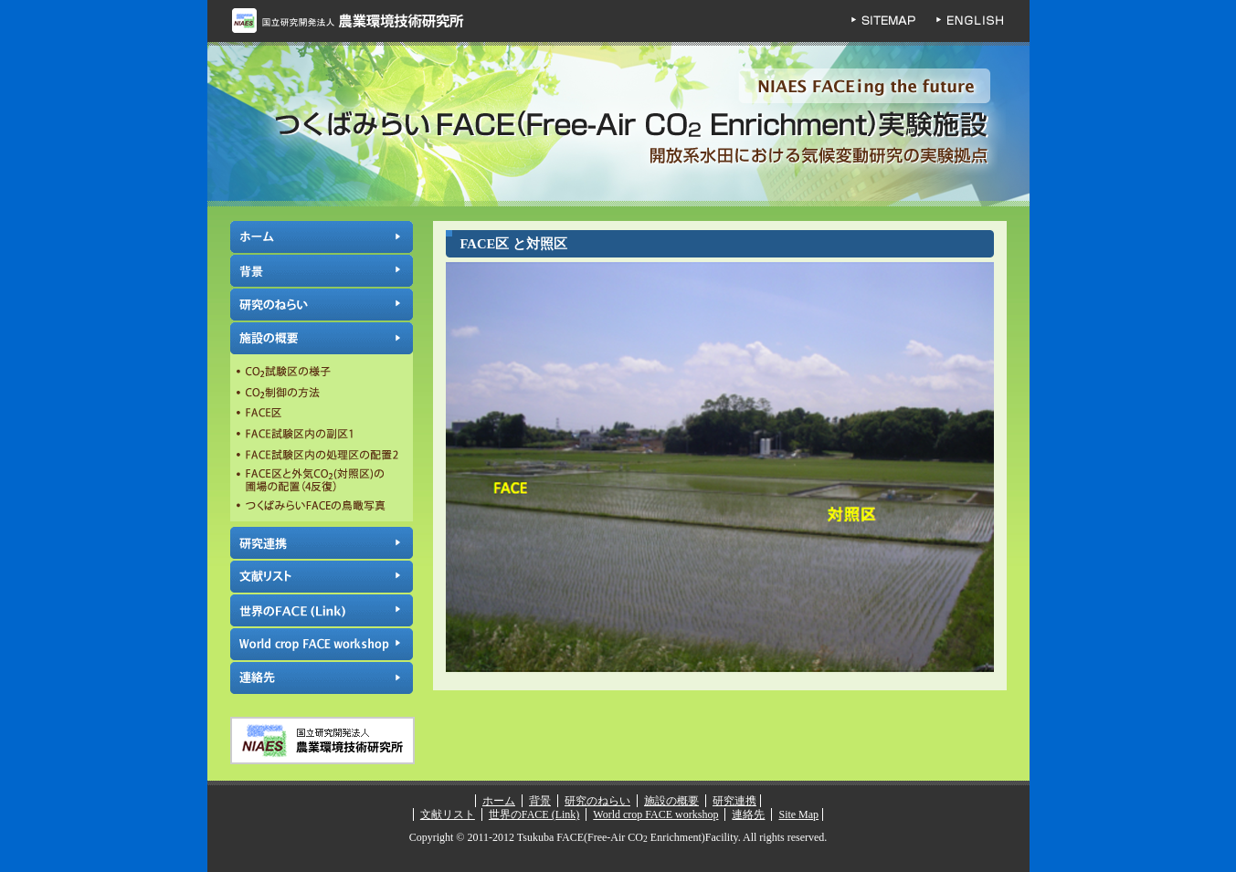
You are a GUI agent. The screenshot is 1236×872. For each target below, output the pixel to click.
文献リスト (321, 577)
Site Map (798, 814)
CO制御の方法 (321, 393)
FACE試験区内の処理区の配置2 (321, 454)
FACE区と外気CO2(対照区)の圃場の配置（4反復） (321, 481)
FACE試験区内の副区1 (321, 434)
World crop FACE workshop (321, 644)
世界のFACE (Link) (321, 610)
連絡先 (321, 678)
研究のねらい (321, 304)
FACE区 (321, 413)
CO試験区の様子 (321, 373)
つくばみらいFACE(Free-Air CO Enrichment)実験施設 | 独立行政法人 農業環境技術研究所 (618, 124)
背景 (321, 271)
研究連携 (321, 543)
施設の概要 (321, 338)
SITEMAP (892, 21)
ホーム (321, 237)
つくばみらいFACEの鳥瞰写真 (321, 508)
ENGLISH (984, 21)
